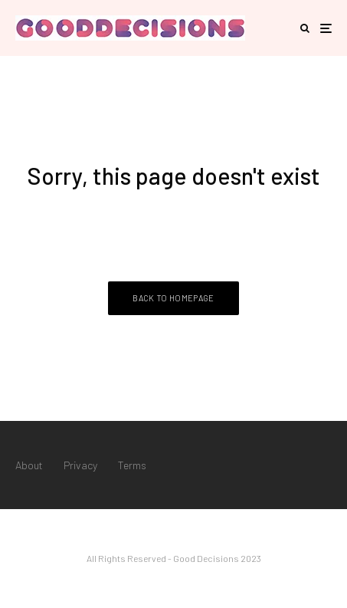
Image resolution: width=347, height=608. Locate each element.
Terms (132, 465)
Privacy (80, 465)
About (29, 465)
